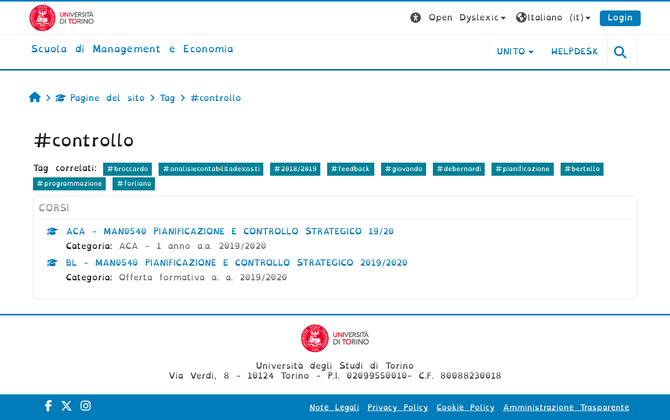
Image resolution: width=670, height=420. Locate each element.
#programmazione (69, 183)
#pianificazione (522, 169)
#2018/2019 (295, 169)
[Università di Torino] (61, 17)
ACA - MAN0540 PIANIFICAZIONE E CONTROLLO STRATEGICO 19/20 (230, 231)
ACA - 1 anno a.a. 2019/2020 (192, 246)
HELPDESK (575, 51)
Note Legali (334, 407)
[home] (132, 49)
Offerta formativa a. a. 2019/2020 (203, 277)
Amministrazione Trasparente (566, 407)
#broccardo (127, 169)
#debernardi (459, 169)
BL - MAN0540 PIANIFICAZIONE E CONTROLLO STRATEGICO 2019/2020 (237, 263)
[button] (459, 18)
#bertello (582, 169)
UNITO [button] (511, 51)
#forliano (134, 183)
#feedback (350, 169)
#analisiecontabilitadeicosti (211, 169)
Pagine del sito (100, 98)
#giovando (403, 169)
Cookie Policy (466, 407)
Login (620, 17)
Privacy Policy (397, 407)
